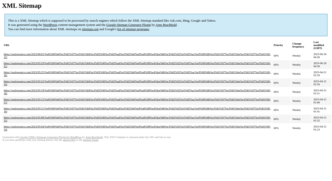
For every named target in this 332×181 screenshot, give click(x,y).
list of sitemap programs (133, 29)
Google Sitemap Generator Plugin (128, 25)
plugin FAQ (69, 140)
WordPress (50, 25)
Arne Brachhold (166, 25)
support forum (90, 140)
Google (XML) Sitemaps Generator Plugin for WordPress (51, 137)
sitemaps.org (90, 29)
